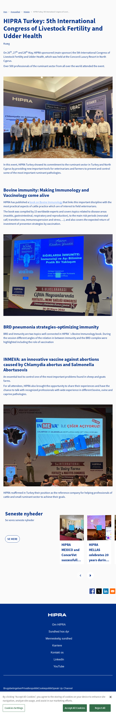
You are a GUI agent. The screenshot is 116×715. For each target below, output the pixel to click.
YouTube (58, 666)
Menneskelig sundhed (59, 638)
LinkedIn (59, 659)
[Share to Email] (112, 591)
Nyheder (27, 12)
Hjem (5, 12)
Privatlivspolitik (30, 688)
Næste (90, 575)
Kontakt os (57, 652)
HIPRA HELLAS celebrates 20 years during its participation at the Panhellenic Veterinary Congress (99, 553)
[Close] (110, 701)
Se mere (12, 539)
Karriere (57, 645)
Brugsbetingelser (12, 688)
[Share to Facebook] (92, 591)
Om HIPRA (59, 624)
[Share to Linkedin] (106, 591)
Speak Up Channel (62, 688)
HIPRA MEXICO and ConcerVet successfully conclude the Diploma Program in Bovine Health (70, 553)
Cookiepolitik (45, 688)
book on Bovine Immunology (45, 202)
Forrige (80, 575)
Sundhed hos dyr (59, 631)
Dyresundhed (15, 12)
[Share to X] (99, 591)
